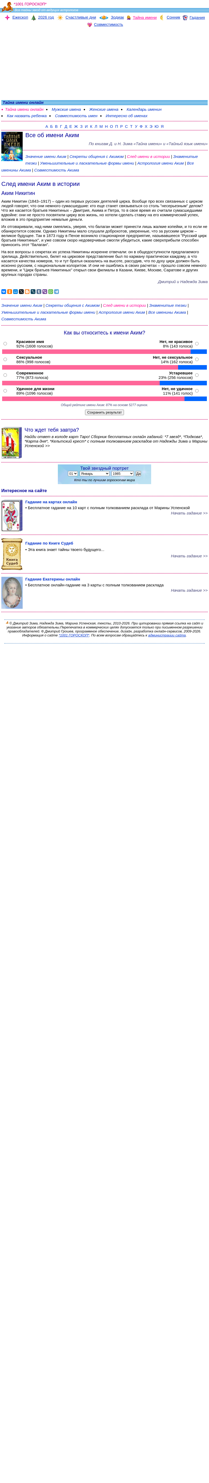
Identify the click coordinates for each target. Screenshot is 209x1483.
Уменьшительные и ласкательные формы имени (87, 163)
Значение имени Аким (45, 156)
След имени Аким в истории (40, 184)
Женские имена (103, 109)
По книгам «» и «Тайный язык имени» (148, 143)
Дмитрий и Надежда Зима (183, 281)
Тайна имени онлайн (24, 109)
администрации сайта (167, 635)
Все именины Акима (167, 312)
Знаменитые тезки (168, 305)
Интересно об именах (127, 115)
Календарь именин (144, 109)
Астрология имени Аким (160, 163)
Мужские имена (66, 109)
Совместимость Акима (56, 170)
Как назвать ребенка (27, 115)
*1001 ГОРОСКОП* (74, 635)
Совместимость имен (76, 115)
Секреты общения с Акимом (97, 156)
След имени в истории (148, 156)
